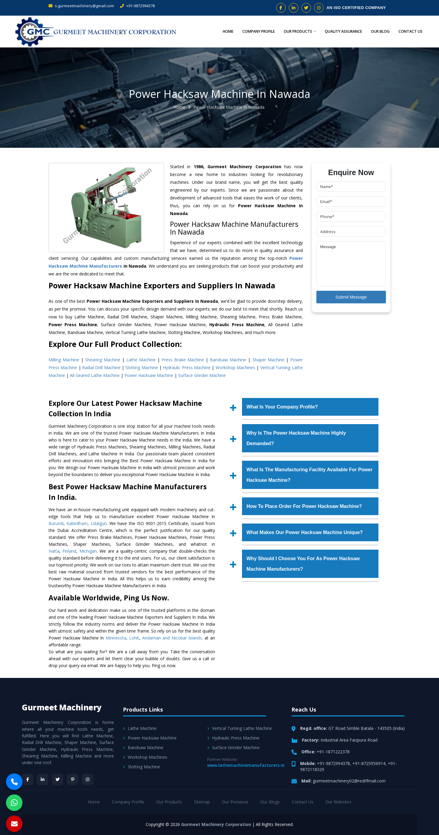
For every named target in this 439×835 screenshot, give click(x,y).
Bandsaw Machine (228, 360)
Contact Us (411, 31)
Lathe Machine (141, 360)
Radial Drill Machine (101, 367)
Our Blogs (270, 802)
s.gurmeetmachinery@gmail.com (81, 5)
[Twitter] (57, 779)
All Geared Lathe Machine (95, 375)
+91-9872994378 (137, 5)
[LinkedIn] (42, 779)
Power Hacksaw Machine (148, 375)
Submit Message (351, 297)
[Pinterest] (72, 779)
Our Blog (380, 31)
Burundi (56, 523)
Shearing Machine (102, 360)
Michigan (88, 551)
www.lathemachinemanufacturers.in (246, 765)
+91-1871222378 (333, 752)
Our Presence (235, 802)
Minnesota (116, 638)
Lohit (134, 638)
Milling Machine (64, 360)
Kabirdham (77, 523)
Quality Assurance (343, 31)
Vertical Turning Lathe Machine (239, 728)
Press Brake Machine (183, 360)
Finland (69, 551)
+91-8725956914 (368, 763)
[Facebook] (27, 779)
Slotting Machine (141, 367)
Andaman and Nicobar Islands (172, 638)
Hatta (54, 551)
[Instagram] (87, 779)
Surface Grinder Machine (202, 375)
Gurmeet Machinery (62, 707)
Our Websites (338, 802)
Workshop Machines (235, 367)
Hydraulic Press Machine (187, 367)
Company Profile (258, 31)
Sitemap (202, 802)
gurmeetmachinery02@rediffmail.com (349, 781)
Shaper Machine (268, 360)
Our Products (300, 31)
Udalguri (99, 523)
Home (227, 31)
